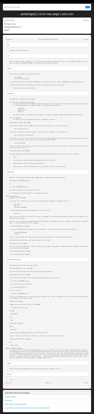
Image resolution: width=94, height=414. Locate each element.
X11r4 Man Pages (9, 20)
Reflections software (10, 396)
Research (86, 20)
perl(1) (12, 379)
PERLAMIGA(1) (9, 39)
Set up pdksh (8, 400)
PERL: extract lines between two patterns (16, 404)
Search (87, 7)
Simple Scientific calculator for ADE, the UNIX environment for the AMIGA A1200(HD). (27, 408)
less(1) (32, 223)
